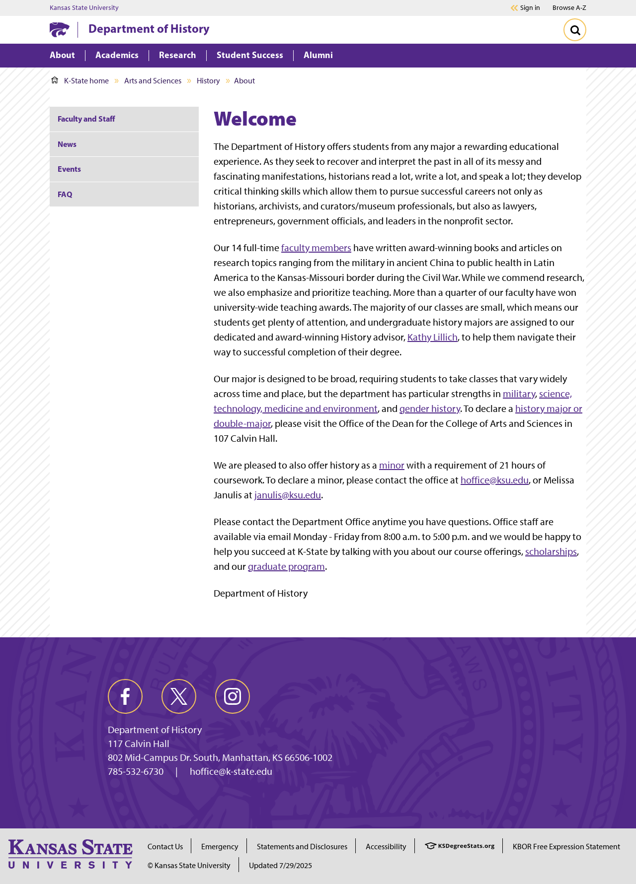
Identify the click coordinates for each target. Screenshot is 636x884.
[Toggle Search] (574, 29)
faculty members (316, 248)
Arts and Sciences (152, 80)
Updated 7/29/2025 (280, 865)
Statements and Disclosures (302, 846)
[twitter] (178, 696)
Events (69, 169)
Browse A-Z (569, 7)
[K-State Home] (60, 29)
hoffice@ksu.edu (495, 480)
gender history (429, 408)
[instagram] (232, 696)
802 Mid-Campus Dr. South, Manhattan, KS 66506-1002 (220, 757)
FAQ (65, 194)
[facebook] (125, 696)
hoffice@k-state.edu (231, 771)
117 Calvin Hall (138, 743)
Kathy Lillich (432, 337)
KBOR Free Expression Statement (566, 846)
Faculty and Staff (86, 119)
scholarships (551, 551)
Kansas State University (84, 8)
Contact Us (165, 846)
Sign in (530, 8)
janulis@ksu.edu (287, 495)
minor (391, 465)
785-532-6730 (135, 771)
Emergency (219, 846)
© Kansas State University (189, 865)
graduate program (286, 566)
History (208, 80)
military (519, 394)
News (67, 144)
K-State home (80, 80)
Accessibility (386, 846)
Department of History (149, 28)
